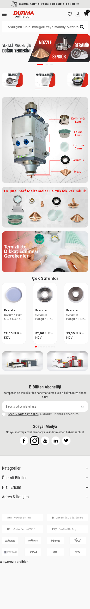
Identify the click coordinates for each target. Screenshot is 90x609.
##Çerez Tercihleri (14, 561)
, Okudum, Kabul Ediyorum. (40, 414)
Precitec (10, 310)
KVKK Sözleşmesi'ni (23, 414)
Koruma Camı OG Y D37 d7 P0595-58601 (13, 317)
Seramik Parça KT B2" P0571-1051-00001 (75, 317)
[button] (40, 64)
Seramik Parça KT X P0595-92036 (45, 317)
